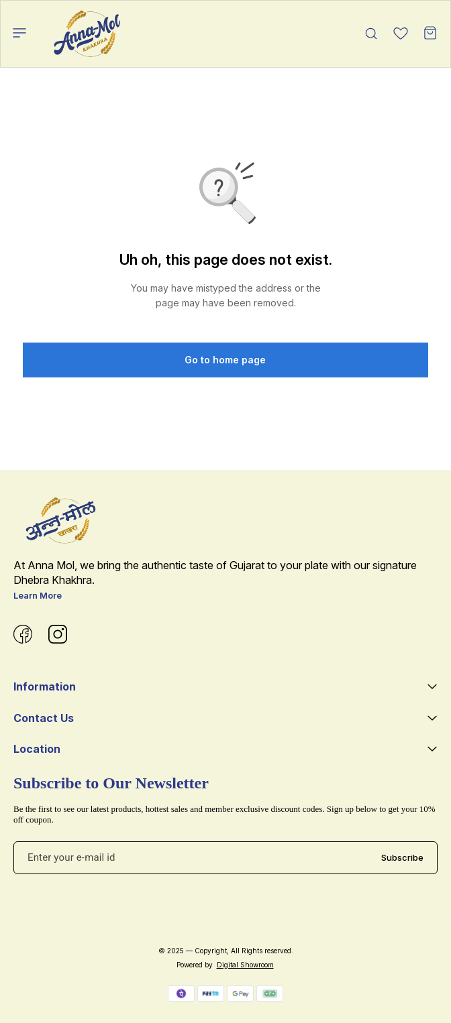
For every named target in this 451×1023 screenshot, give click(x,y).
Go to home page (225, 359)
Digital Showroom (245, 965)
